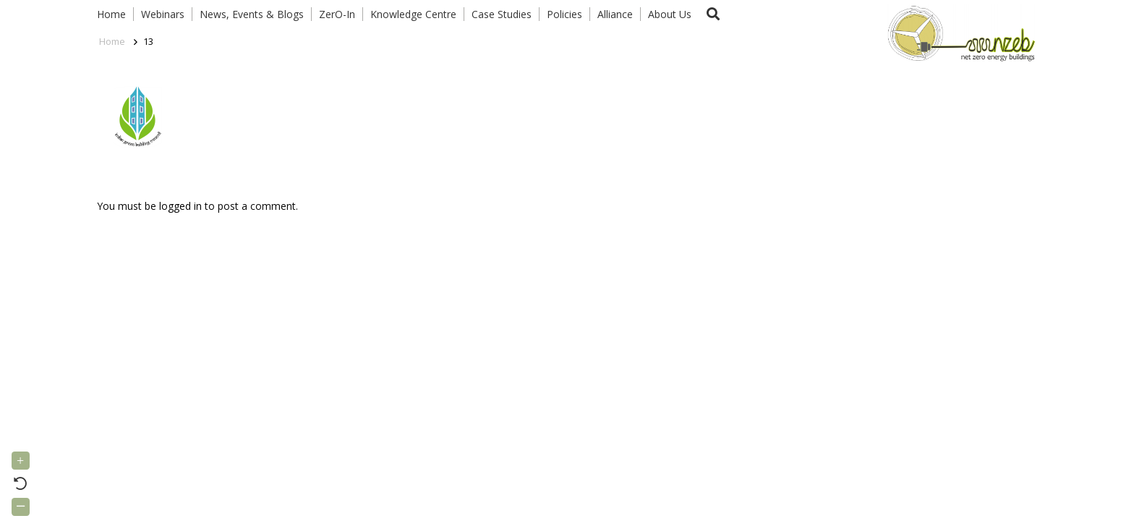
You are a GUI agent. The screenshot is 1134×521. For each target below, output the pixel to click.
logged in (180, 206)
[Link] (958, 33)
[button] (713, 14)
